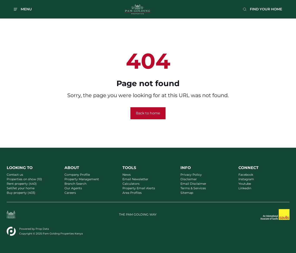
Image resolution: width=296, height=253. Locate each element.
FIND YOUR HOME (266, 9)
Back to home (148, 113)
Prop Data (42, 228)
